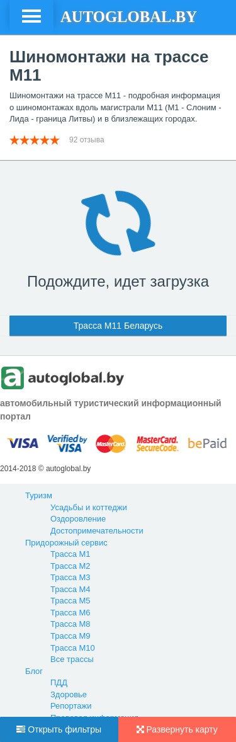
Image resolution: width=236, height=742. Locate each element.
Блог (34, 671)
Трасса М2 (70, 566)
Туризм (38, 495)
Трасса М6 (70, 612)
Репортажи (71, 706)
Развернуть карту (177, 729)
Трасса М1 (70, 554)
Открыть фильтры (58, 729)
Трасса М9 (70, 636)
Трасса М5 (70, 600)
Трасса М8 (70, 624)
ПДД (58, 682)
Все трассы (72, 659)
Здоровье (68, 694)
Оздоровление (78, 518)
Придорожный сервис (66, 542)
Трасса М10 (72, 648)
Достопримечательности (96, 530)
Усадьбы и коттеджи (88, 507)
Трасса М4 (70, 589)
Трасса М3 (70, 577)
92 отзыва (87, 139)
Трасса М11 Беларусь (118, 326)
